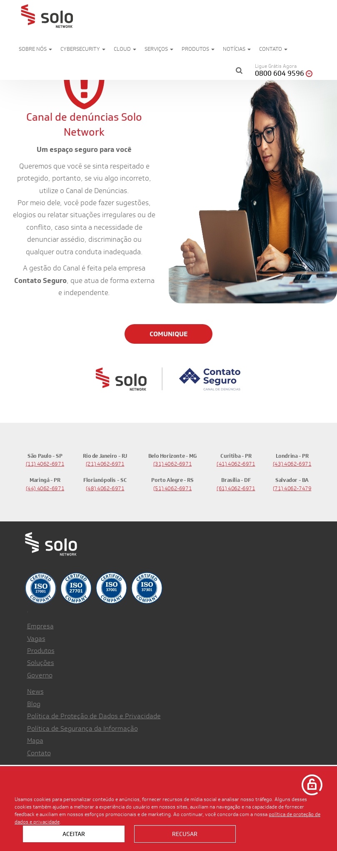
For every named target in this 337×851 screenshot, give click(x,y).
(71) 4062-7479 (292, 488)
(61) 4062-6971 (236, 488)
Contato (273, 48)
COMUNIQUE (168, 334)
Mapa (35, 740)
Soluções (40, 663)
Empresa (40, 626)
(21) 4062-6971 (105, 463)
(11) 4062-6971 (45, 463)
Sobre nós (35, 48)
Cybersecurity (82, 48)
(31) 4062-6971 (172, 463)
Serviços (159, 48)
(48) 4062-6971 (105, 488)
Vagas (36, 639)
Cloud (125, 48)
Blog (33, 704)
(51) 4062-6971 (172, 488)
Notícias (237, 48)
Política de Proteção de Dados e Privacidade (94, 716)
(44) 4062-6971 (45, 488)
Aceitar (73, 834)
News (35, 691)
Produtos (198, 48)
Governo (39, 675)
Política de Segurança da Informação (82, 728)
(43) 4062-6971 (292, 463)
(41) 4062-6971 (236, 463)
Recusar (184, 834)
